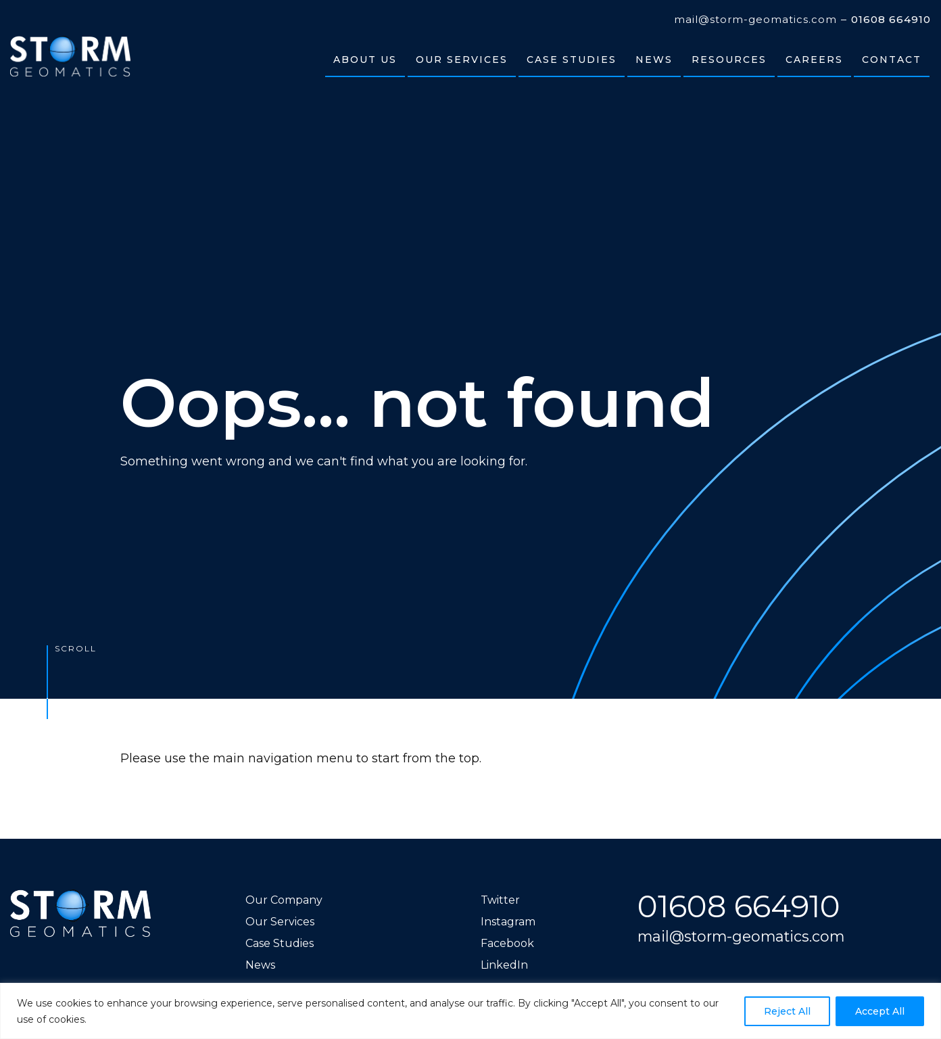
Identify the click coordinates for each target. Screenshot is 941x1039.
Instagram (508, 921)
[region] (470, 1011)
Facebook (507, 943)
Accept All (879, 1011)
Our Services (279, 921)
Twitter (500, 900)
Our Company (283, 900)
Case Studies (279, 943)
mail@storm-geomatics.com (755, 20)
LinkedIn (504, 965)
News (260, 965)
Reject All (787, 1011)
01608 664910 (891, 20)
